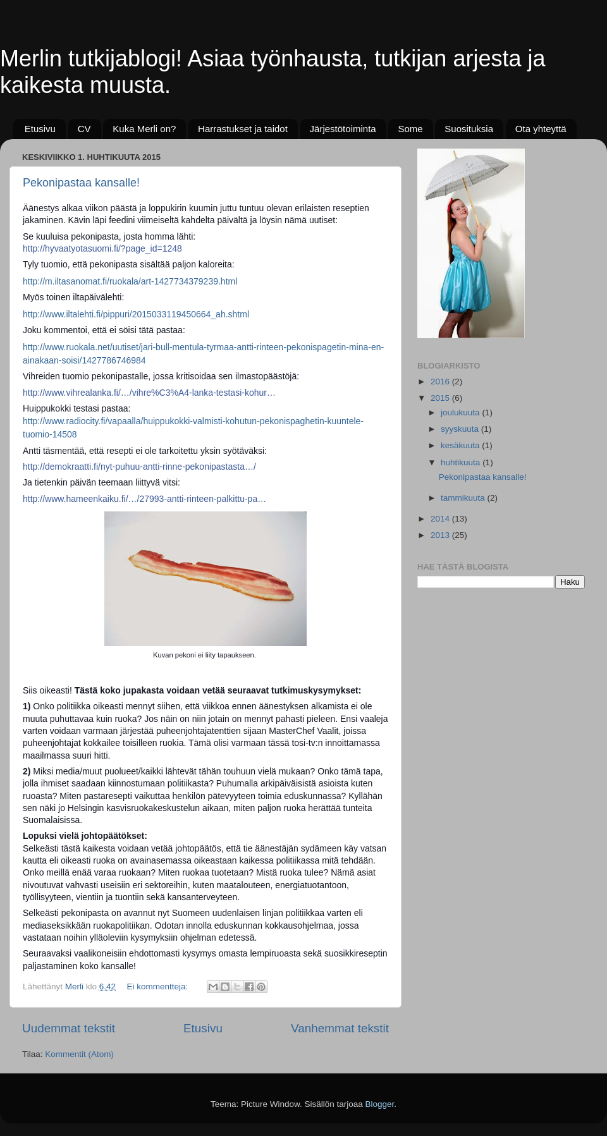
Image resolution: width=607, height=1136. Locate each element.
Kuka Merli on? (144, 128)
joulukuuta (461, 412)
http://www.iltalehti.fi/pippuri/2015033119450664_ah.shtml (136, 314)
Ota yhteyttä (541, 128)
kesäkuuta (461, 445)
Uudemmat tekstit (68, 1028)
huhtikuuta (461, 462)
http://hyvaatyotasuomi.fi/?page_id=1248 (102, 248)
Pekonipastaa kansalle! (81, 182)
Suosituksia (469, 128)
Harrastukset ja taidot (243, 128)
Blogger (380, 1104)
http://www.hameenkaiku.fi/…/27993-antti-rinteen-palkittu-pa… (144, 499)
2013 (441, 535)
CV (84, 128)
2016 (441, 381)
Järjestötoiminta (343, 128)
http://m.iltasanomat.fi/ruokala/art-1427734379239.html (130, 281)
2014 (441, 518)
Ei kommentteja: (158, 986)
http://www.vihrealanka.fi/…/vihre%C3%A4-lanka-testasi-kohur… (149, 393)
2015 (441, 398)
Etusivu (40, 128)
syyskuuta (461, 429)
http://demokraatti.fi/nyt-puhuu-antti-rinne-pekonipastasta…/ (139, 466)
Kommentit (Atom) (79, 1054)
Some (410, 128)
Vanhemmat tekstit (340, 1028)
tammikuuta (464, 498)
